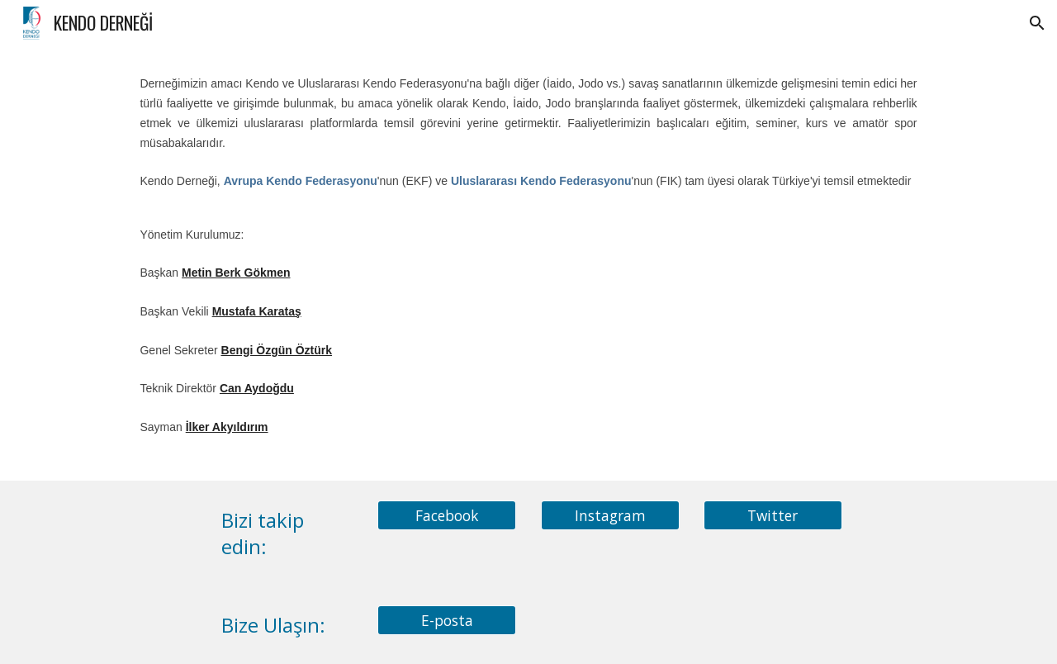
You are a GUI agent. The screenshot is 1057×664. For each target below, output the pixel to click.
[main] (528, 263)
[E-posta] (446, 619)
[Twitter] (772, 515)
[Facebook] (446, 515)
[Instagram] (610, 515)
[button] (1037, 23)
